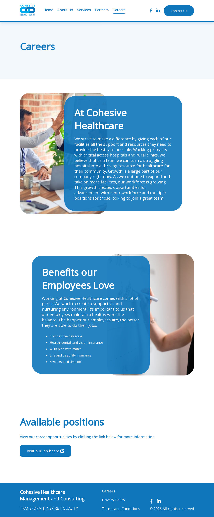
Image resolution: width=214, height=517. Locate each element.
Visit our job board (45, 451)
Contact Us (179, 11)
